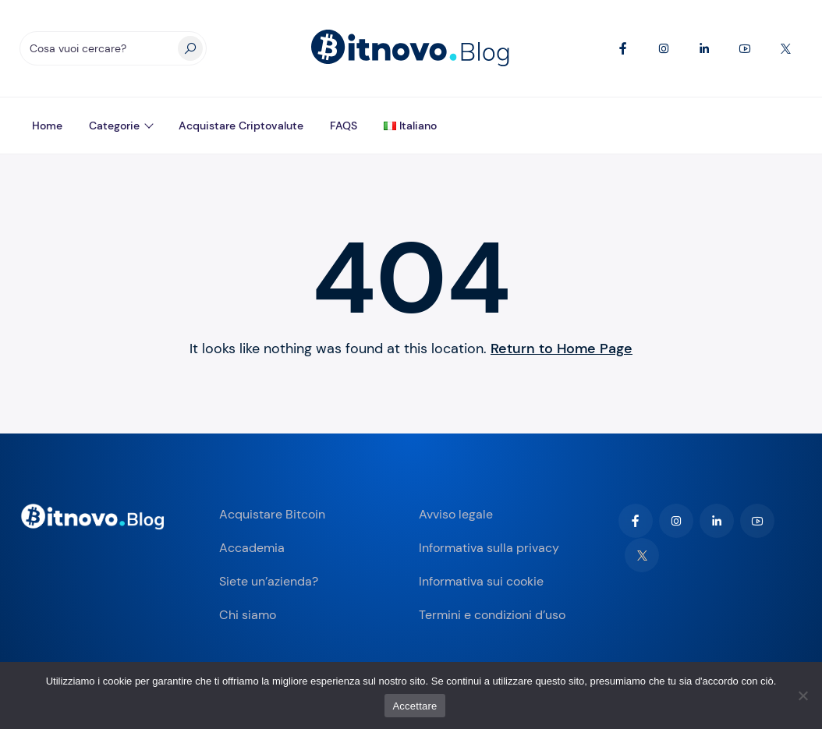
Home (47, 126)
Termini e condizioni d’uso (492, 615)
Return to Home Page (561, 348)
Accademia (252, 548)
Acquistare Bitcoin (272, 514)
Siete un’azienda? (268, 581)
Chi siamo (247, 615)
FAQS (343, 126)
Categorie (114, 126)
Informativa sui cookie (481, 581)
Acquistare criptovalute (241, 126)
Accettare (414, 706)
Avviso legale (456, 514)
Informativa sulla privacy (489, 548)
